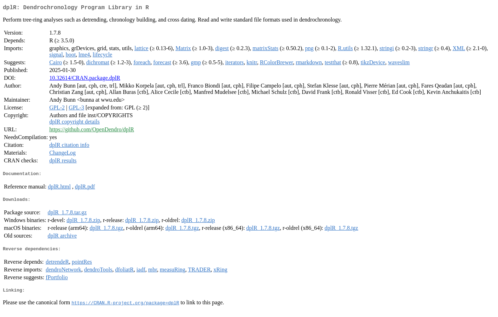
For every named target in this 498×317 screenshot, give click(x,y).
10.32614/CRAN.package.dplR (84, 79)
